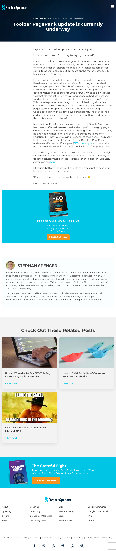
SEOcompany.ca (83, 143)
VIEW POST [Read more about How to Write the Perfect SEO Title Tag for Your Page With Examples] (11, 383)
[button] (70, 7)
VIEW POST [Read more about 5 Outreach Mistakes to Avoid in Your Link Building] (11, 438)
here (53, 162)
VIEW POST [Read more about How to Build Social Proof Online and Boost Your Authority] (69, 383)
